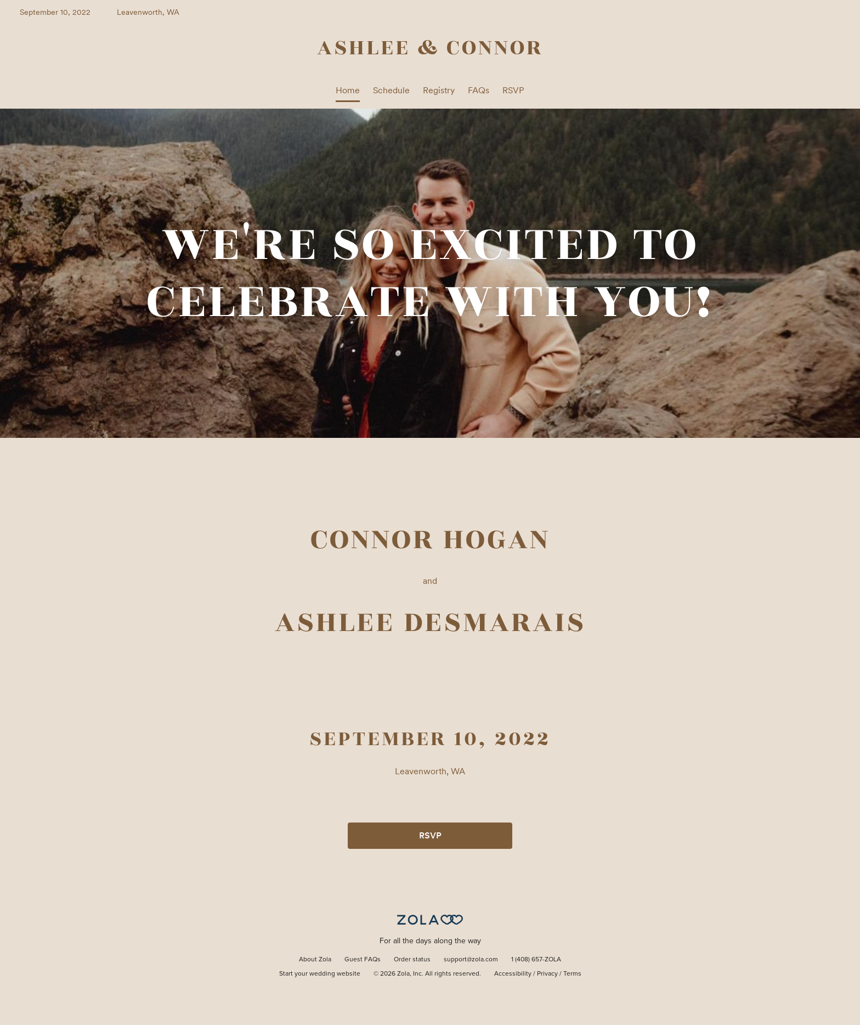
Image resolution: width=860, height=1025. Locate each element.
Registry (439, 90)
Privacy (547, 974)
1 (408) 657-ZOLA (536, 959)
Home (348, 90)
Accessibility (512, 974)
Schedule (391, 90)
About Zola (315, 959)
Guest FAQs (362, 959)
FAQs (478, 90)
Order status (412, 959)
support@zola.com (471, 959)
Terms (572, 974)
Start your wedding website (319, 974)
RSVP (513, 90)
